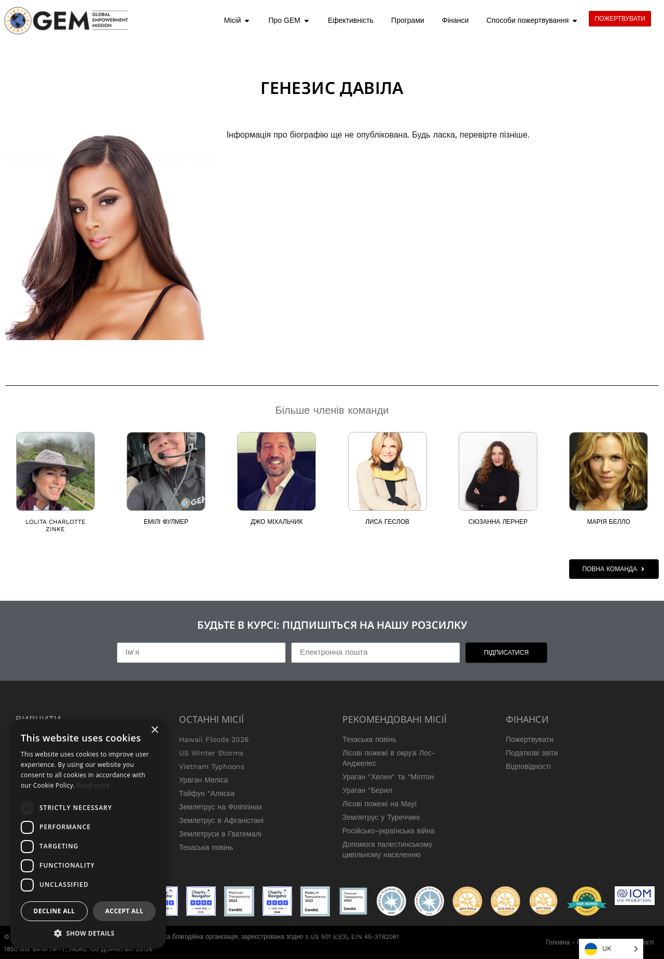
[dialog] (88, 834)
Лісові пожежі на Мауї (379, 804)
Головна (558, 942)
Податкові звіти (532, 753)
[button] (88, 933)
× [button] (154, 730)
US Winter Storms (211, 753)
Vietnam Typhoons (211, 766)
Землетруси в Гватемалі (220, 834)
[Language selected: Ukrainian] (611, 949)
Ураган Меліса (203, 780)
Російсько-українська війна (388, 831)
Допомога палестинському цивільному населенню (387, 849)
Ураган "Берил (367, 790)
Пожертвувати (530, 739)
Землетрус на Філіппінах (220, 807)
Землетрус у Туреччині (381, 817)
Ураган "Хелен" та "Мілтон (388, 777)
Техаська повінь (206, 847)
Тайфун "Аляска (206, 793)
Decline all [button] (54, 911)
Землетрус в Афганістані (221, 820)
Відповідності (528, 766)
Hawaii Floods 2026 (214, 739)
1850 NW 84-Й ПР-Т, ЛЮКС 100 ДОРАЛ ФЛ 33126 (78, 949)
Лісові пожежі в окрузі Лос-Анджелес (388, 758)
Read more (93, 785)
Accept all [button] (124, 911)
